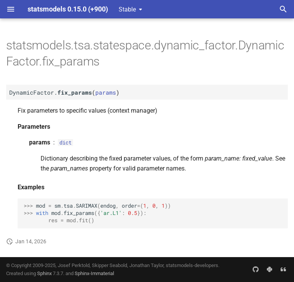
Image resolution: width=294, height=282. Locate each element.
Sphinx (44, 273)
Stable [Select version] (127, 9)
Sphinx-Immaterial (94, 273)
